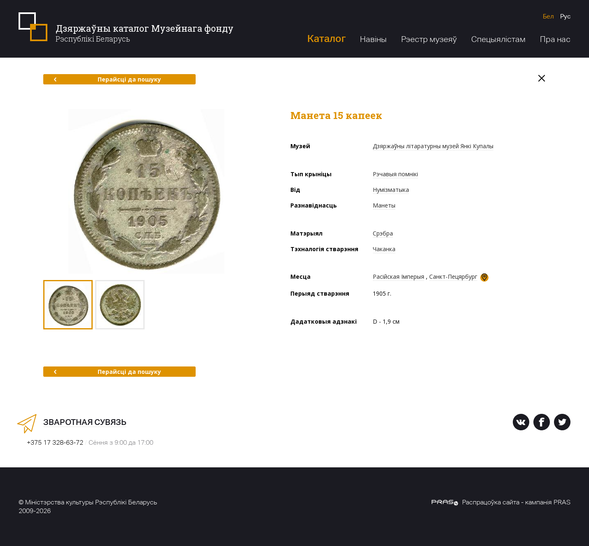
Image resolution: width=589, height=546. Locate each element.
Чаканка (384, 249)
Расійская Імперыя (398, 276)
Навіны (373, 39)
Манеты (384, 205)
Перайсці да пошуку (107, 79)
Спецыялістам (498, 39)
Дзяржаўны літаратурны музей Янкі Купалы (433, 146)
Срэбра (383, 233)
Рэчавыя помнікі (395, 174)
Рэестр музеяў (429, 39)
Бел (548, 16)
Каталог (326, 38)
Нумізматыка (391, 190)
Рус (565, 16)
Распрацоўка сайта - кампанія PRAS (501, 502)
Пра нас (555, 39)
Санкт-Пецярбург (453, 276)
